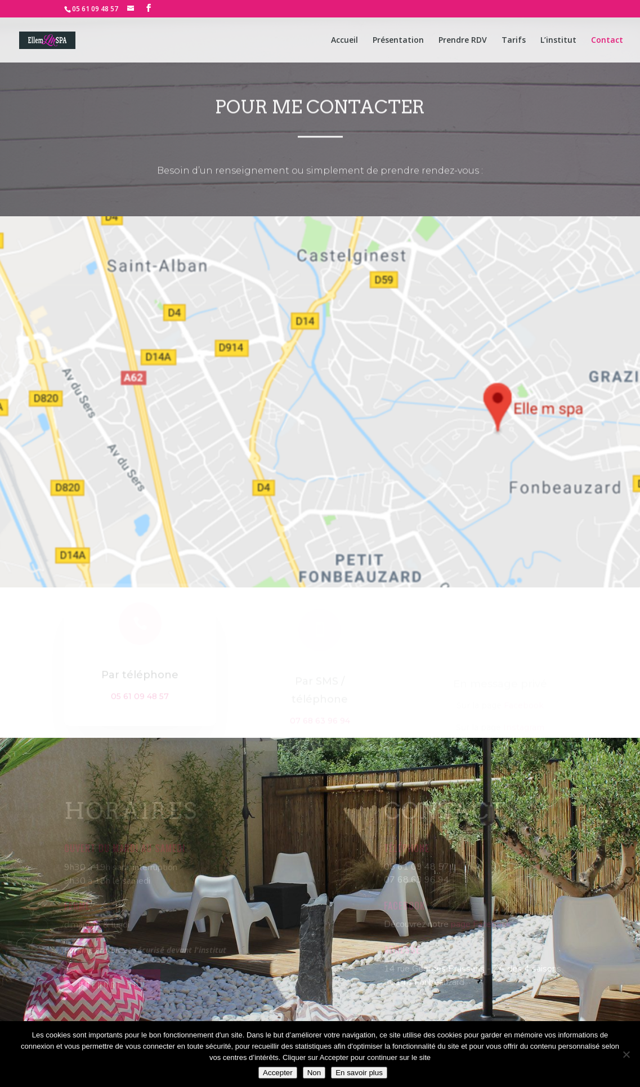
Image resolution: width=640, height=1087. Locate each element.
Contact (607, 40)
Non (314, 1072)
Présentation (398, 40)
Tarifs (514, 40)
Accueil (344, 40)
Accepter (278, 1072)
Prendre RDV (462, 40)
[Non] (626, 1054)
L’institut (558, 40)
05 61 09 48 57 (95, 9)
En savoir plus (359, 1072)
